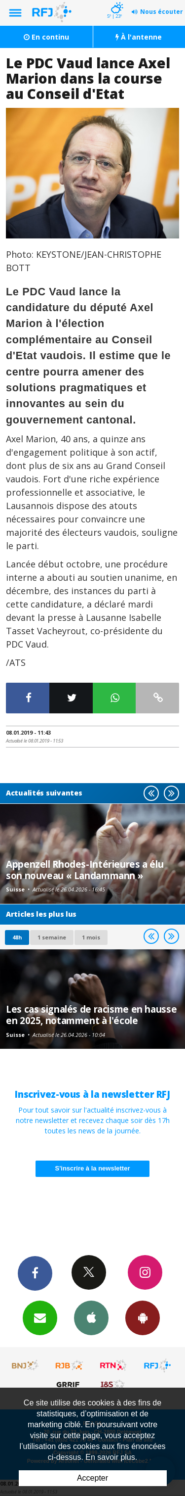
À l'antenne (138, 37)
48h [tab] (17, 937)
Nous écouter (161, 11)
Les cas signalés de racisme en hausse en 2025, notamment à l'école (91, 1014)
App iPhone (91, 1317)
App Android (142, 1317)
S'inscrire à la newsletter (92, 1168)
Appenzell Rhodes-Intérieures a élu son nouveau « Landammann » (84, 869)
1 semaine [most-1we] (51, 937)
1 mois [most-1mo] (91, 937)
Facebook (35, 1273)
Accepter (92, 1478)
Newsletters (40, 1317)
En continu (46, 37)
